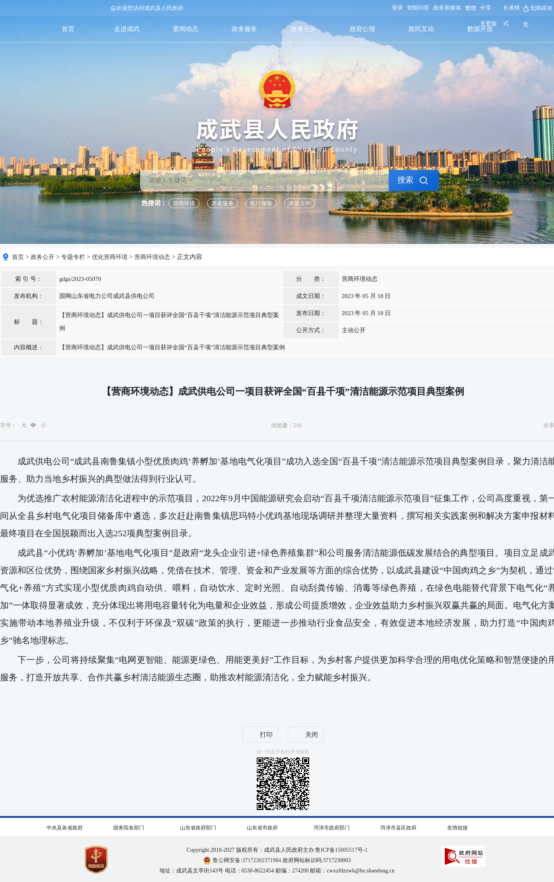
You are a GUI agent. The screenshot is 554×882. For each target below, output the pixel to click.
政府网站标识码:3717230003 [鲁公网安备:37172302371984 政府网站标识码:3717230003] (277, 860)
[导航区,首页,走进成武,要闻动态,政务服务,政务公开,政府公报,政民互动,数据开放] (274, 29)
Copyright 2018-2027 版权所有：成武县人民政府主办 (276, 850)
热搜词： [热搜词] (154, 203)
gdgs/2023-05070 (80, 279)
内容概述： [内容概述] (29, 347)
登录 (397, 8)
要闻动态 (185, 28)
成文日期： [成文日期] (311, 296)
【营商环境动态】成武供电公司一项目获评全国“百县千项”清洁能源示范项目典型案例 (169, 321)
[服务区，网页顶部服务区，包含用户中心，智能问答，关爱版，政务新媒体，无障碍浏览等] (471, 16)
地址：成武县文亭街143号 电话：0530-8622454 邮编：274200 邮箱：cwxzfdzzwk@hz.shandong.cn (277, 871)
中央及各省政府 (64, 828)
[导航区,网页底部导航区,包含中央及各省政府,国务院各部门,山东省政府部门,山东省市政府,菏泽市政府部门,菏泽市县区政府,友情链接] (277, 826)
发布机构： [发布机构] (29, 296)
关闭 (311, 734)
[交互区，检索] (277, 157)
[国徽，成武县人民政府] (277, 111)
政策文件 (300, 203)
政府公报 (362, 28)
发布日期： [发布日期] (311, 313)
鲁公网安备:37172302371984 (242, 860)
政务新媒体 (447, 8)
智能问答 (418, 8)
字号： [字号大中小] (23, 425)
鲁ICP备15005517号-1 (341, 850)
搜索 (405, 179)
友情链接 (457, 828)
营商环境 (184, 203)
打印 (266, 734)
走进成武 (126, 28)
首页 (68, 28)
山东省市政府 (262, 828)
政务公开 (303, 28)
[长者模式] (513, 16)
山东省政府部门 (198, 828)
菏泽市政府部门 (332, 828)
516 (297, 425)
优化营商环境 (110, 257)
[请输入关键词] (264, 180)
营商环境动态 (152, 257)
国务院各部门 (128, 828)
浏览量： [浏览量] (286, 425)
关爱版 (488, 24)
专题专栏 (73, 257)
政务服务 (244, 28)
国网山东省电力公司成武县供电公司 (107, 296)
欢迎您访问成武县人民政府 (149, 8)
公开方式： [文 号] (311, 330)
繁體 (470, 8)
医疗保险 (261, 203)
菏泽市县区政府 (398, 828)
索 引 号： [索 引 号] (28, 279)
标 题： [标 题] (29, 322)
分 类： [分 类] (311, 279)
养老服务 (222, 203)
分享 (485, 8)
